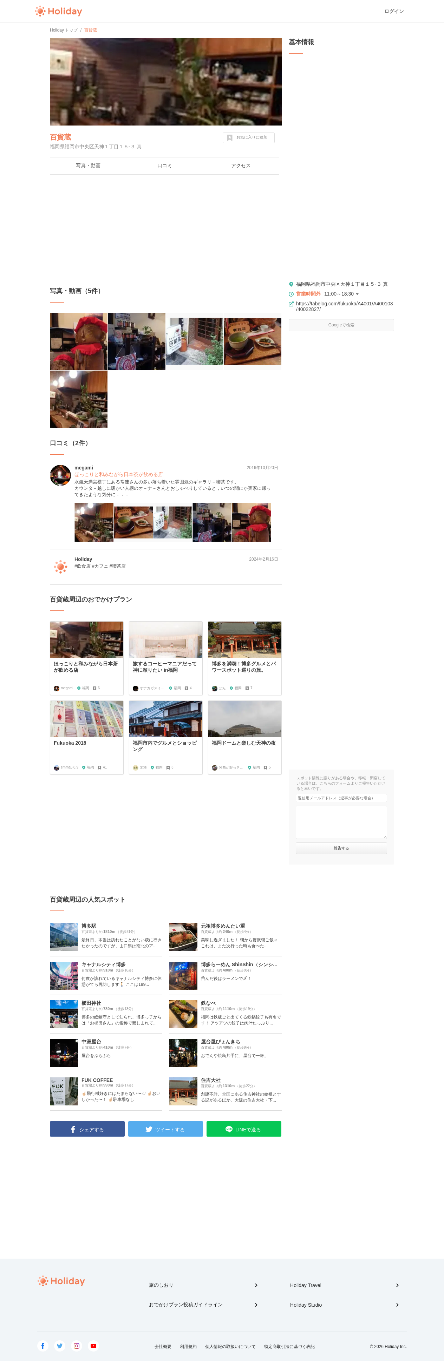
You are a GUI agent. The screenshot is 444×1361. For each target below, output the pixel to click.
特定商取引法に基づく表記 (289, 1346)
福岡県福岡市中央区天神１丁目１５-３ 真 (342, 284)
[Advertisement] (166, 231)
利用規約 (188, 1346)
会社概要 (163, 1346)
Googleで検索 (341, 325)
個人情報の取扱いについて (230, 1346)
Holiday (58, 11)
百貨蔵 (60, 137)
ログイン (394, 11)
